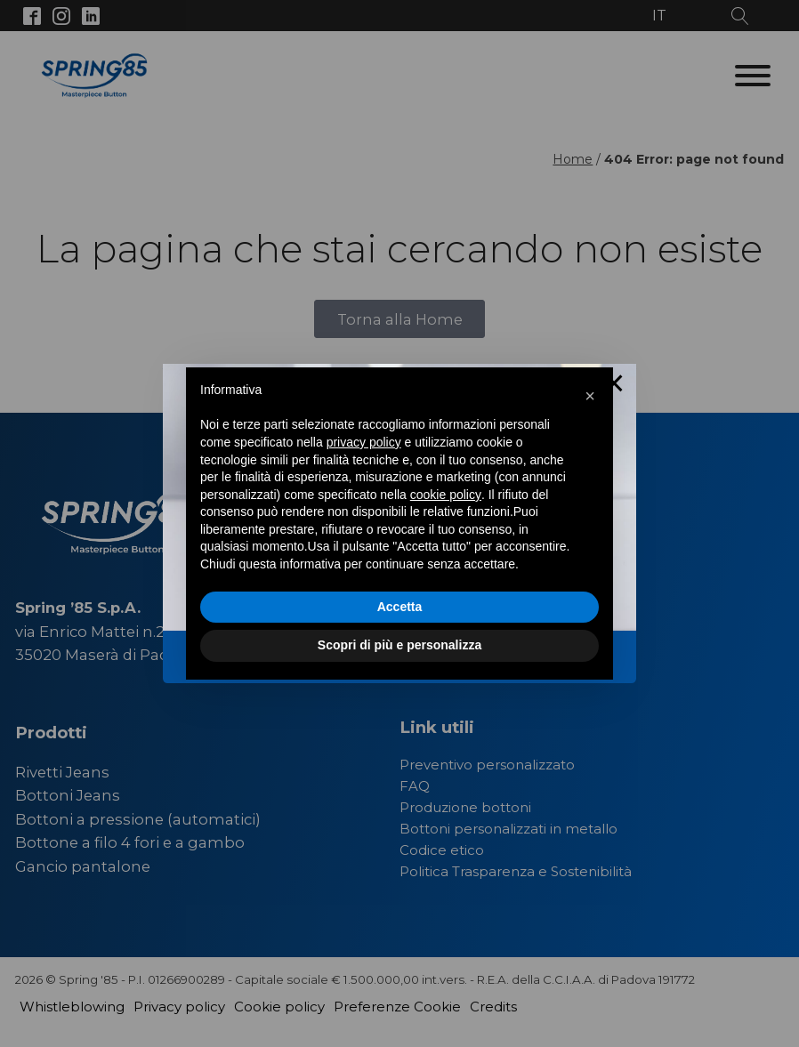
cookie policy (445, 494)
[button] (590, 396)
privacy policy (364, 442)
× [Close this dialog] (614, 386)
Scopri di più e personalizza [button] (399, 645)
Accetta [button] (400, 607)
